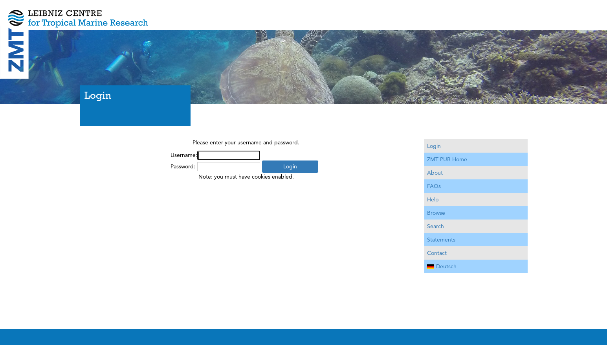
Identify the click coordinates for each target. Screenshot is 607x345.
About (435, 172)
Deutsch (442, 266)
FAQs (434, 186)
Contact (437, 252)
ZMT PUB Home (447, 159)
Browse (436, 212)
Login (434, 145)
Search (435, 226)
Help (433, 199)
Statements (441, 239)
